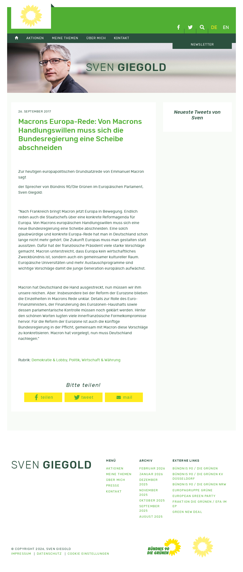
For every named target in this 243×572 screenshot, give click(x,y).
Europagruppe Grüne (193, 490)
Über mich (96, 38)
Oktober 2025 (152, 500)
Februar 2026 (152, 468)
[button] (43, 397)
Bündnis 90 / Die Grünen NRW (199, 484)
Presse (112, 485)
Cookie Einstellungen (88, 554)
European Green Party (194, 496)
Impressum (21, 554)
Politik (74, 360)
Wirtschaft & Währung (101, 360)
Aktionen (35, 38)
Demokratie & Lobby (49, 360)
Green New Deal (187, 512)
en (226, 27)
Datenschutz (49, 554)
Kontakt (121, 38)
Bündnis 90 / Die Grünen (195, 468)
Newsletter (202, 44)
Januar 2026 (151, 474)
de (214, 27)
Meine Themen (65, 38)
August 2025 (151, 516)
